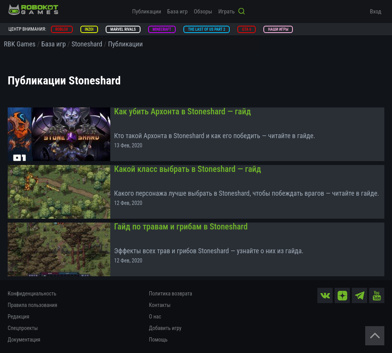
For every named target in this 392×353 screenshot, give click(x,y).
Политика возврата (170, 293)
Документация (24, 340)
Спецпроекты (23, 328)
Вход (375, 11)
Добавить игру (165, 328)
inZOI (89, 29)
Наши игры (278, 29)
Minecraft (162, 29)
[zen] (342, 295)
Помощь (158, 340)
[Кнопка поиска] (241, 11)
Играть (226, 11)
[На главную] (33, 9)
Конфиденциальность (32, 293)
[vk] (325, 295)
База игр (177, 11)
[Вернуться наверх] (374, 335)
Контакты (160, 305)
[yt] (376, 295)
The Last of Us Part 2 (206, 29)
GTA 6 (246, 29)
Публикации (146, 11)
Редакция (18, 316)
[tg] (359, 295)
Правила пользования (32, 305)
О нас (155, 316)
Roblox (62, 29)
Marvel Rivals (123, 29)
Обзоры (203, 11)
